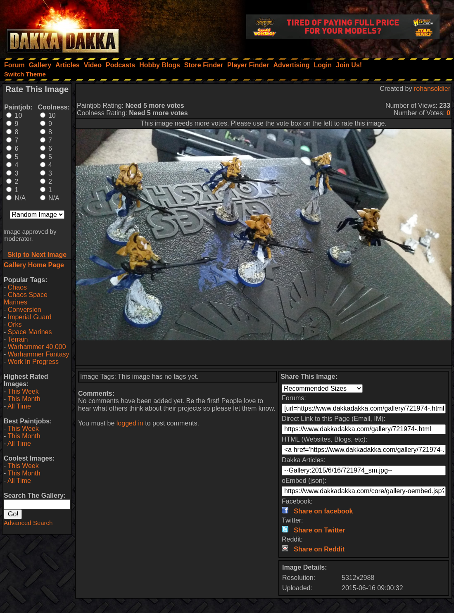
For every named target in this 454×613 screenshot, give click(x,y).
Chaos (17, 287)
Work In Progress (33, 361)
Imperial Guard (30, 317)
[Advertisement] (263, 352)
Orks (15, 324)
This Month (23, 398)
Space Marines (30, 331)
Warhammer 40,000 (37, 346)
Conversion (24, 309)
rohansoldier (432, 88)
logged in (129, 423)
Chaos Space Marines (26, 298)
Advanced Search (28, 522)
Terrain (17, 339)
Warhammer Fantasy (38, 354)
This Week (22, 391)
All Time (19, 406)
